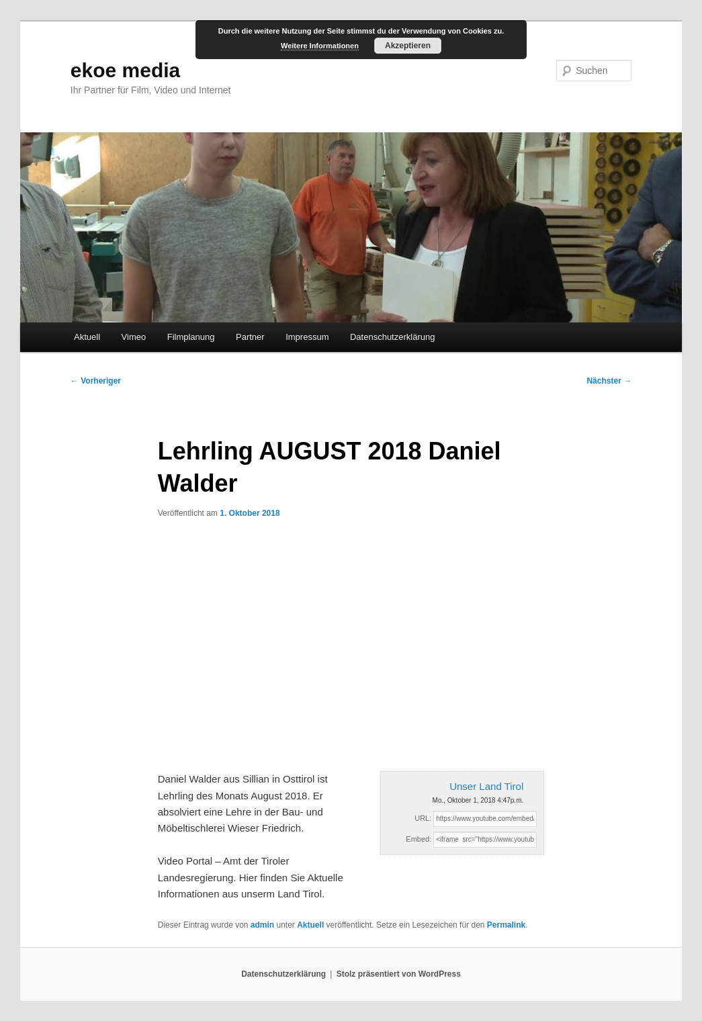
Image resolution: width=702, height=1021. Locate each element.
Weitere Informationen (320, 46)
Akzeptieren (408, 45)
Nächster (608, 381)
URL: (422, 818)
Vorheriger (96, 381)
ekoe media (125, 70)
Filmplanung (191, 337)
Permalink (506, 925)
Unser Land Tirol (486, 786)
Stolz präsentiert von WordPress (399, 974)
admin (262, 925)
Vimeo (134, 337)
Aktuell (87, 337)
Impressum (307, 337)
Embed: (418, 839)
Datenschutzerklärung (392, 337)
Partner (250, 337)
